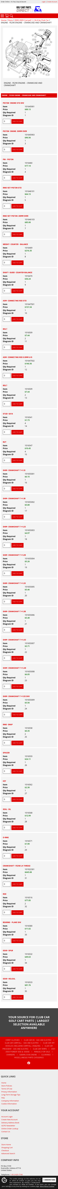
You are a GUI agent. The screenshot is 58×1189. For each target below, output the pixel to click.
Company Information (10, 1101)
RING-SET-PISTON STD (12, 188)
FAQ (3, 1098)
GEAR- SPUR (8, 950)
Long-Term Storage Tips (10, 1095)
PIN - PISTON (8, 159)
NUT (4, 442)
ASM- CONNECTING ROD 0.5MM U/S (17, 357)
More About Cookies (47, 1186)
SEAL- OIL (7, 809)
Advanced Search (8, 1153)
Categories (2, 15)
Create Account (52, 2)
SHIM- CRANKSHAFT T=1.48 (14, 668)
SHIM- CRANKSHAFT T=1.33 (14, 583)
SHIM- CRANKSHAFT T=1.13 (14, 470)
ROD (4, 894)
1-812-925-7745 (16, 1174)
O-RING (6, 837)
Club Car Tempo (40, 1049)
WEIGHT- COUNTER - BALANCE (15, 244)
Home (3, 20)
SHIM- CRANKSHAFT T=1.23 (14, 526)
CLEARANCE (46, 1054)
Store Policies (6, 1086)
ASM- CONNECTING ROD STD (15, 300)
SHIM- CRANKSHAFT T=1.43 (14, 640)
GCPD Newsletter (8, 1125)
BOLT (5, 329)
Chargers (10, 1054)
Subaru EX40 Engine (28, 1054)
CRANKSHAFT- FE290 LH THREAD (16, 866)
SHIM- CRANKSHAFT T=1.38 (14, 611)
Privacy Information (9, 1092)
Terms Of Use (6, 1089)
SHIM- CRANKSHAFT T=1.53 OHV (16, 696)
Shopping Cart (7, 1147)
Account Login (7, 1116)
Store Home (6, 1144)
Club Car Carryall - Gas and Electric (22, 1043)
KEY (4, 781)
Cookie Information (9, 1104)
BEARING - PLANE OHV (12, 922)
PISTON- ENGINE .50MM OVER (15, 131)
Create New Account (9, 1119)
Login (43, 2)
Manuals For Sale (42, 1051)
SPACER (6, 752)
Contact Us (5, 1131)
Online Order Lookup (9, 1128)
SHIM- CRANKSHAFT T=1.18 (14, 498)
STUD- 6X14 (8, 414)
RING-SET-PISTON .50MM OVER (15, 216)
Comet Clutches (12, 1040)
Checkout (5, 1150)
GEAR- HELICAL (9, 979)
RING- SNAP (8, 724)
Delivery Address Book (10, 1123)
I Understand (49, 1180)
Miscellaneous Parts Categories (29, 1057)
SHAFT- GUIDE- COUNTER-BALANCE (17, 272)
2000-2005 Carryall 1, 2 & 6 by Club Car (31, 20)
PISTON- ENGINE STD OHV (13, 103)
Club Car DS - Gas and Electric (37, 1040)
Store (10, 20)
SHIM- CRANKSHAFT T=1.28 (14, 555)
